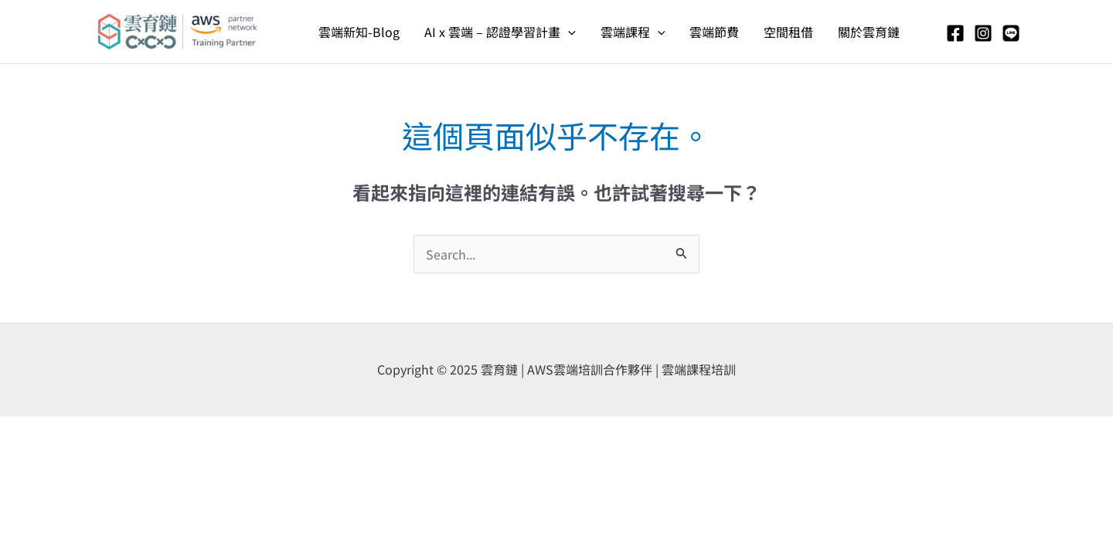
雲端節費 (714, 31)
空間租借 (788, 31)
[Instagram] (983, 33)
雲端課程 (633, 31)
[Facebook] (955, 33)
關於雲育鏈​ (869, 31)
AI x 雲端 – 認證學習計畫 (500, 31)
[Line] (1011, 33)
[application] (568, 31)
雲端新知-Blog (359, 31)
